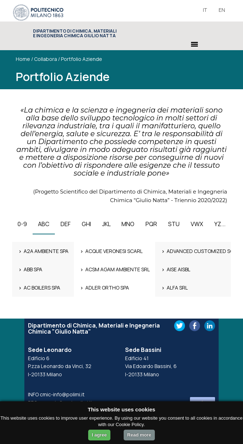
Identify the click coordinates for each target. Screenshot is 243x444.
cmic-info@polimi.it (62, 394)
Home (23, 59)
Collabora (45, 59)
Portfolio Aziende (81, 59)
